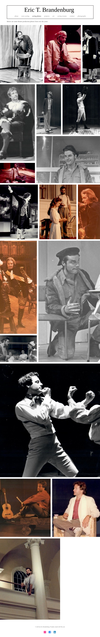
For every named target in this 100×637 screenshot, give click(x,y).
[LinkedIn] (55, 632)
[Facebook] (50, 632)
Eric (29, 9)
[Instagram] (45, 632)
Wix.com (63, 627)
